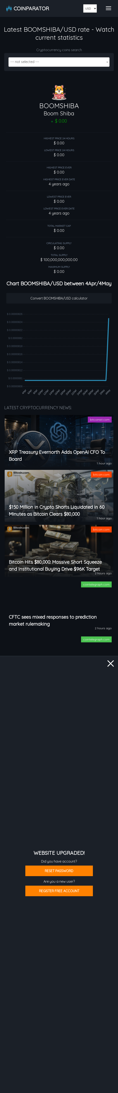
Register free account (59, 891)
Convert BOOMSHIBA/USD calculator (59, 298)
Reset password (59, 871)
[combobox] (59, 62)
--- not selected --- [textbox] (24, 62)
